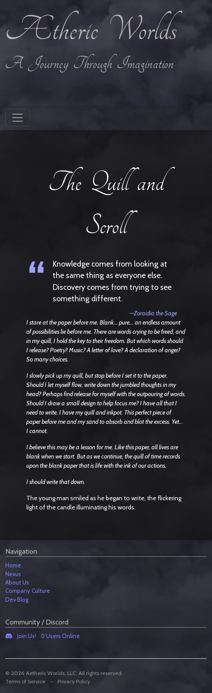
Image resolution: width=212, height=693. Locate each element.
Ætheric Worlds (90, 31)
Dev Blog (17, 599)
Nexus (13, 574)
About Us (17, 582)
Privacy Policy (73, 681)
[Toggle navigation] (17, 117)
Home (13, 565)
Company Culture (27, 590)
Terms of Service (25, 681)
